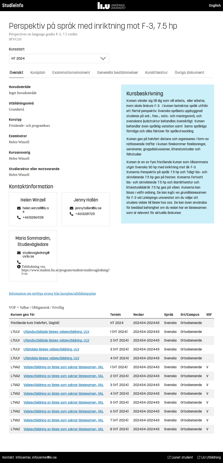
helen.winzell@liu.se (36, 210)
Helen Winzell (33, 200)
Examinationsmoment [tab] (71, 72)
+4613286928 (33, 217)
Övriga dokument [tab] (189, 72)
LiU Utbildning (209, 457)
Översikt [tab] (16, 72)
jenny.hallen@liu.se (88, 208)
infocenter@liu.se (44, 457)
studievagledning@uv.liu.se (36, 254)
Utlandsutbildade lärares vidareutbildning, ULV (56, 332)
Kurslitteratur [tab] (156, 72)
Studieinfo (12, 5)
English (215, 5)
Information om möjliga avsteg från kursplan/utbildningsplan (52, 293)
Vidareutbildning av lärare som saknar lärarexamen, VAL (64, 367)
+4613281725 (85, 214)
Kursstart (17, 49)
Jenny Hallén (86, 200)
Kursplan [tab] (37, 72)
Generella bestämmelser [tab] (117, 72)
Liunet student (180, 457)
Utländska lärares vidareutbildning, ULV (51, 349)
